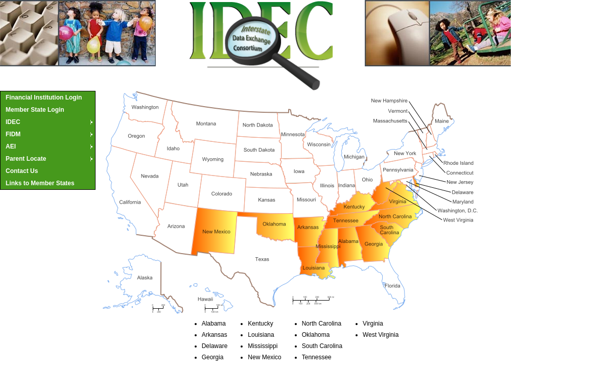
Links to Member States (40, 183)
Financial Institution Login (44, 97)
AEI (50, 146)
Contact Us (22, 171)
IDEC (50, 122)
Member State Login (35, 109)
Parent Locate (50, 158)
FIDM (50, 134)
